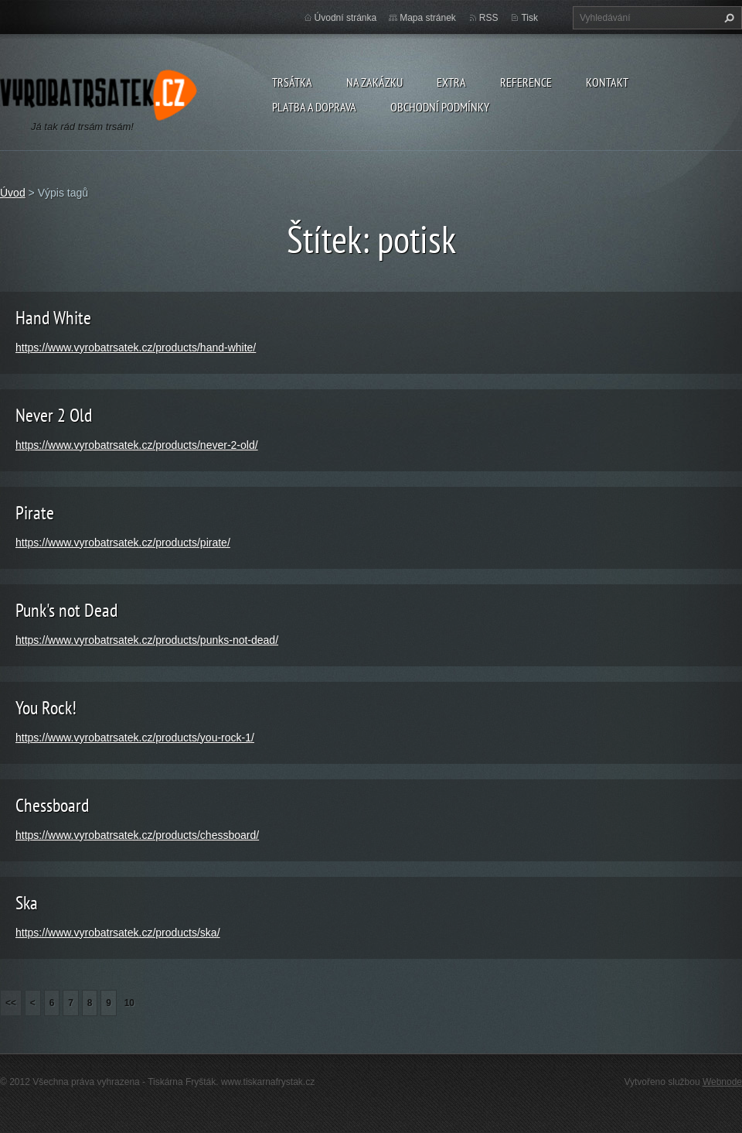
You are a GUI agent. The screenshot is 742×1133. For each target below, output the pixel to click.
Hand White (53, 318)
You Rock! (46, 708)
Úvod (13, 193)
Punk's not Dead (66, 610)
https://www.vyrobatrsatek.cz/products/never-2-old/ (136, 445)
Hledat (727, 17)
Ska (26, 903)
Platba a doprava (314, 107)
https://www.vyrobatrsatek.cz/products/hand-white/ (135, 347)
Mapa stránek (428, 17)
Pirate (34, 513)
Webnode (722, 1082)
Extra (451, 82)
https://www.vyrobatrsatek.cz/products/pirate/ (122, 542)
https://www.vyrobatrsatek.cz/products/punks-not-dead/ (146, 640)
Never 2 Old (53, 415)
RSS (489, 17)
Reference (526, 82)
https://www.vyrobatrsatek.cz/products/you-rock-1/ (134, 737)
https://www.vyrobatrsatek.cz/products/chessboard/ (137, 835)
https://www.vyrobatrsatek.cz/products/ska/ (117, 932)
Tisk (529, 17)
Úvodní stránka (346, 17)
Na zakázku (374, 82)
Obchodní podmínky (439, 107)
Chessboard (52, 805)
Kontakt (607, 82)
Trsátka (292, 82)
